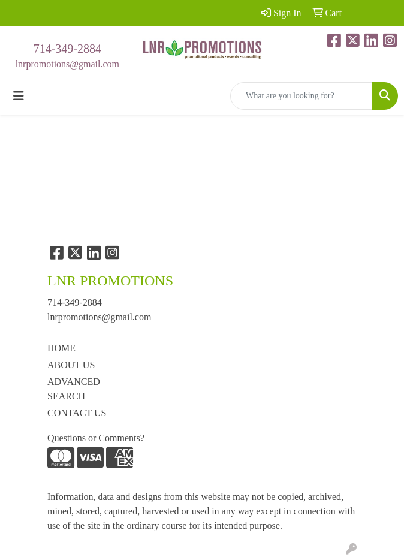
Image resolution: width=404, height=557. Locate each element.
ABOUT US (71, 365)
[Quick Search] (301, 96)
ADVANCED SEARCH (73, 389)
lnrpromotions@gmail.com (67, 64)
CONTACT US (76, 413)
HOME (61, 348)
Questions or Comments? (95, 438)
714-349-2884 (67, 48)
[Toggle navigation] (18, 96)
